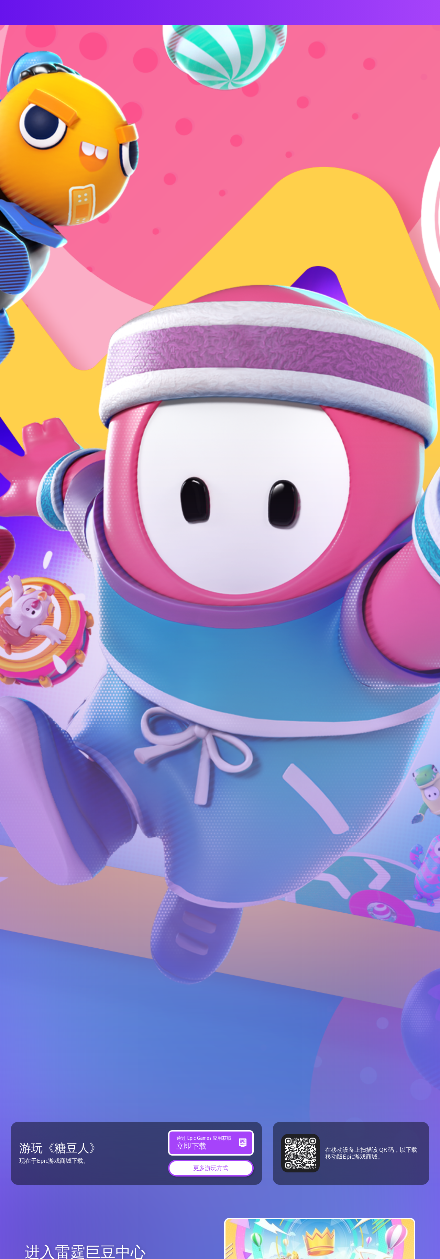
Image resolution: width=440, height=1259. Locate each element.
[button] (211, 1167)
